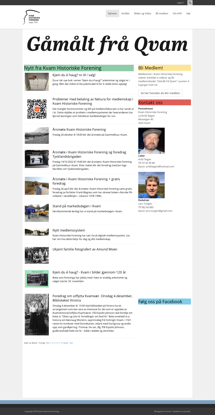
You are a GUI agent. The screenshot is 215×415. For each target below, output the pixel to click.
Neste (65, 343)
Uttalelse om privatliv (181, 411)
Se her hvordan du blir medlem (160, 93)
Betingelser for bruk (162, 411)
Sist (71, 343)
